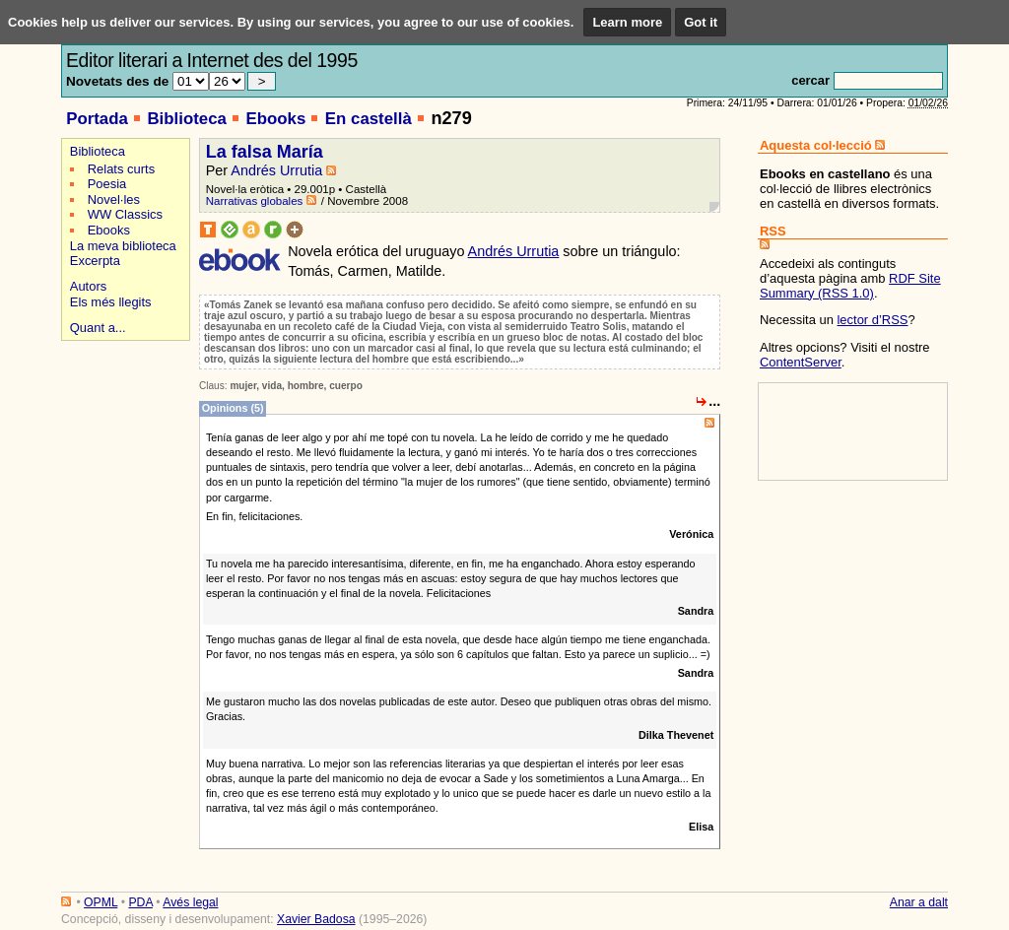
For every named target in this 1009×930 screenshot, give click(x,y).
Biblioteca (186, 118)
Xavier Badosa (316, 919)
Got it (700, 22)
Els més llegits (111, 302)
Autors (88, 286)
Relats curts (121, 169)
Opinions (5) (233, 408)
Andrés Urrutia (276, 170)
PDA (140, 902)
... (714, 401)
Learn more (627, 22)
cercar (810, 80)
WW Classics (125, 214)
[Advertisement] (122, 415)
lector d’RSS (872, 319)
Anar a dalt (919, 902)
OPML (100, 902)
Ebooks (275, 118)
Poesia (107, 183)
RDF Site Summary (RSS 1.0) (850, 285)
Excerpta (95, 260)
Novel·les (114, 199)
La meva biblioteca (123, 245)
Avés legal (190, 902)
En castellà (368, 118)
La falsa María (264, 152)
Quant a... (98, 327)
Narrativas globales (254, 201)
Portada (97, 118)
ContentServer (800, 362)
